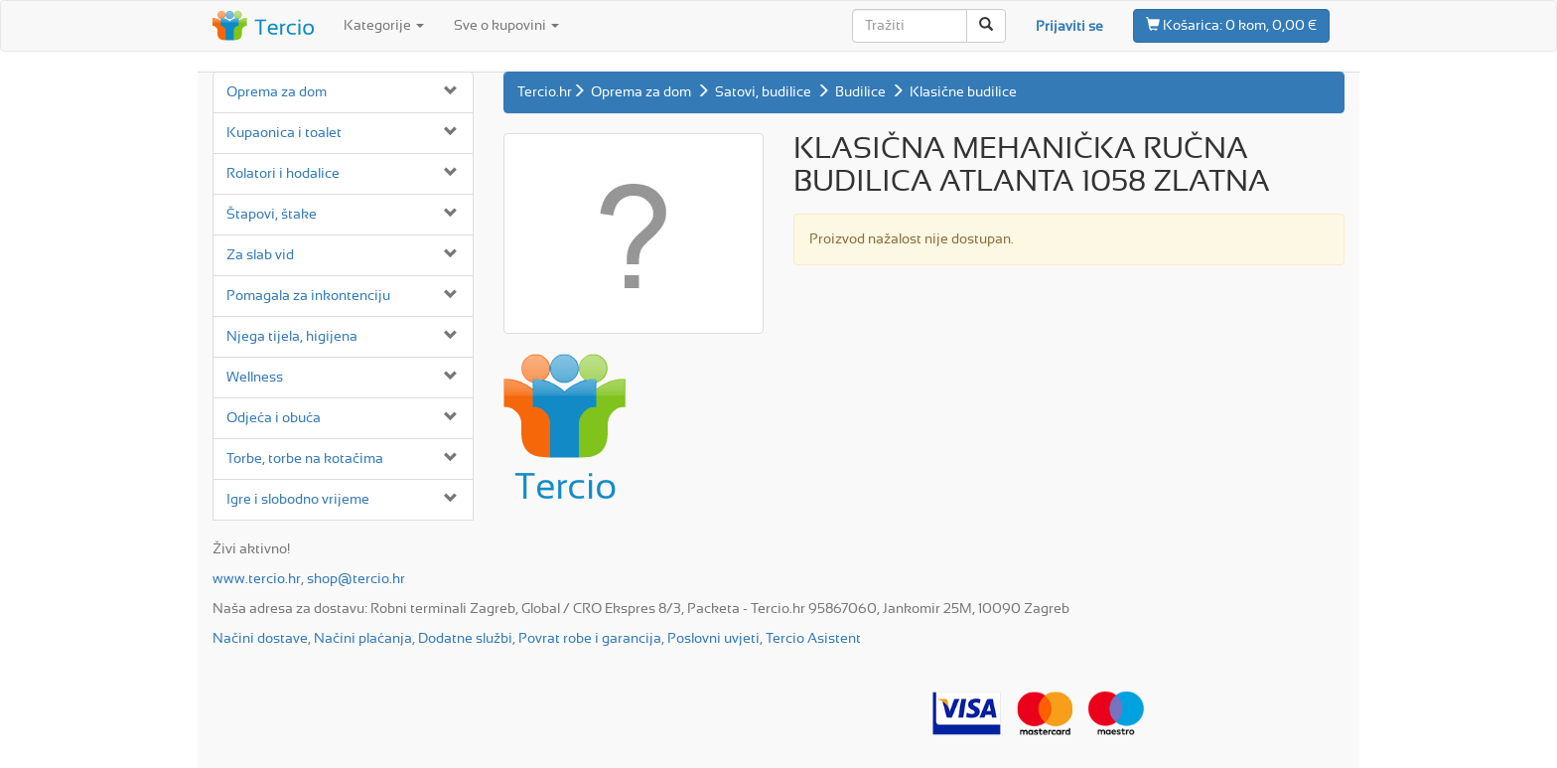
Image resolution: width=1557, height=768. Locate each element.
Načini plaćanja (363, 639)
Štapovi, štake (271, 215)
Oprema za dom (276, 92)
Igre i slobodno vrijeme (297, 500)
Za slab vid (260, 255)
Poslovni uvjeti (713, 639)
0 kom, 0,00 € (1231, 25)
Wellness (254, 377)
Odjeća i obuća (273, 418)
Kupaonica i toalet (284, 133)
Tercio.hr (544, 92)
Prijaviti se (1069, 27)
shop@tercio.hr (356, 579)
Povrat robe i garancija (589, 639)
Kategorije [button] (384, 26)
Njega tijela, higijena (291, 337)
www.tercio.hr (256, 579)
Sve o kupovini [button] (506, 26)
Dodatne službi (465, 639)
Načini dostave (260, 639)
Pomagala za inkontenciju (308, 296)
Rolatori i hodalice (283, 174)
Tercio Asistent (813, 639)
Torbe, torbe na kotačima (304, 459)
